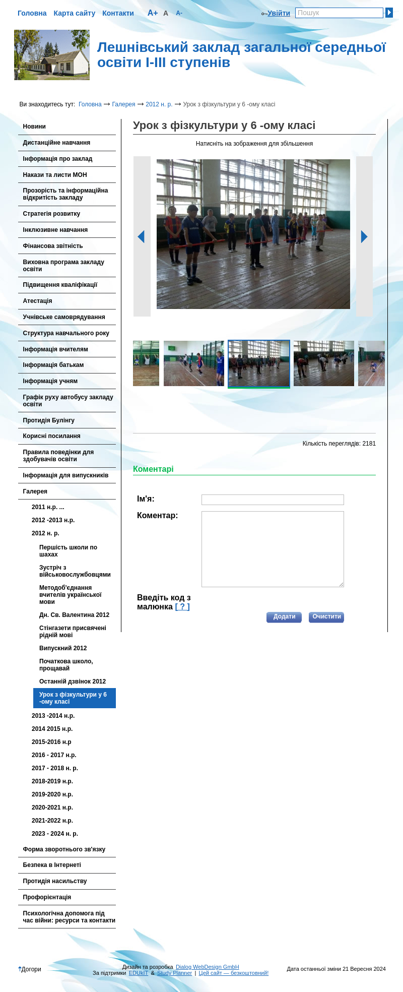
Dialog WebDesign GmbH (207, 967)
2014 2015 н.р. (52, 728)
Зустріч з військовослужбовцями (75, 571)
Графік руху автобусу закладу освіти (68, 401)
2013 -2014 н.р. (53, 715)
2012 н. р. (159, 104)
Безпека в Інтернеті (52, 865)
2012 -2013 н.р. (53, 520)
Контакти (118, 13)
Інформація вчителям (55, 349)
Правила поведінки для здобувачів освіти (58, 456)
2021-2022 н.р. (52, 820)
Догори (29, 969)
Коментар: (157, 515)
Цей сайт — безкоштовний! (234, 973)
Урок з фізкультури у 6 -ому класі (73, 698)
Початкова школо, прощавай (66, 665)
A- (179, 13)
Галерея (123, 104)
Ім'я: (146, 498)
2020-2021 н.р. (52, 807)
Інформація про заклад (58, 158)
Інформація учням (50, 381)
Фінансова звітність (53, 246)
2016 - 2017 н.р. (54, 755)
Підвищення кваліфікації (60, 284)
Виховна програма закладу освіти (63, 266)
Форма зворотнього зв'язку (64, 849)
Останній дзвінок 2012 (72, 681)
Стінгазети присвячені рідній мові (72, 632)
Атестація (37, 300)
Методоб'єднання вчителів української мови (70, 594)
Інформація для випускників (66, 475)
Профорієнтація (47, 897)
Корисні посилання (52, 436)
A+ (153, 13)
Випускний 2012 (63, 648)
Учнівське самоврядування (64, 317)
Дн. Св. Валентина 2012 (74, 614)
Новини (34, 126)
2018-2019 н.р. (52, 781)
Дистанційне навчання (57, 142)
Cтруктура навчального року (66, 333)
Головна (32, 13)
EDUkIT (139, 973)
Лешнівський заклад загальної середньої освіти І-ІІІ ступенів (241, 55)
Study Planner (174, 973)
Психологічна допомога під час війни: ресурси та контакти (69, 917)
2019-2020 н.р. (52, 794)
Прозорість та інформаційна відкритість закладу (65, 194)
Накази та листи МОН (55, 174)
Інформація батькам (53, 364)
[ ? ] (182, 606)
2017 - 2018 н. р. (55, 768)
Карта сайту (75, 13)
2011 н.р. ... (48, 507)
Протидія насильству (55, 881)
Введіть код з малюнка (164, 602)
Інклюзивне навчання (55, 229)
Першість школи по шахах (68, 551)
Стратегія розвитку (52, 213)
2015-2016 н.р (52, 742)
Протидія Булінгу (49, 420)
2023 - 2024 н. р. (55, 833)
